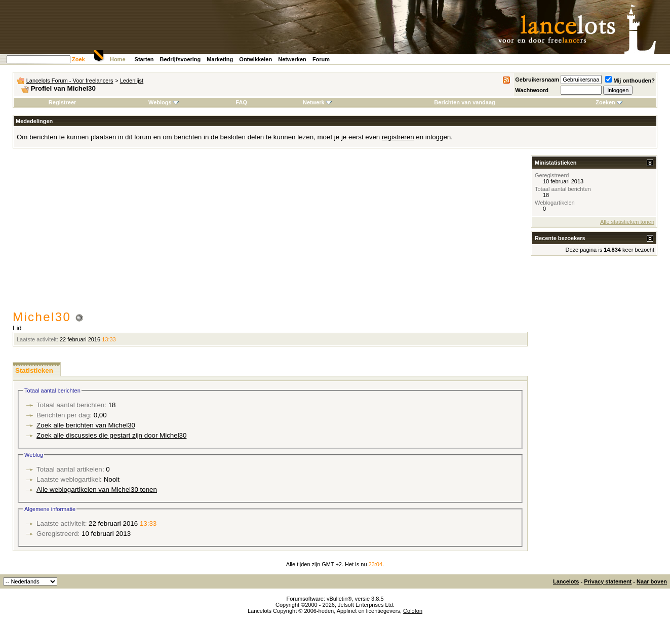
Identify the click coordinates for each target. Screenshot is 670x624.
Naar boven (652, 581)
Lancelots (566, 581)
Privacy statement (608, 581)
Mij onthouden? (630, 80)
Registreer (62, 102)
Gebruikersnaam (537, 79)
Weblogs (163, 102)
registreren (398, 137)
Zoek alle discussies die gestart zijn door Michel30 (111, 435)
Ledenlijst (131, 80)
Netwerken (292, 59)
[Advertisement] (270, 234)
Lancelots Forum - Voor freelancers (69, 80)
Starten (144, 59)
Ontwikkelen (255, 59)
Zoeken (609, 102)
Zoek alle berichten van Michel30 (85, 425)
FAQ (241, 102)
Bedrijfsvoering (180, 59)
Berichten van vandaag (464, 102)
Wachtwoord (531, 90)
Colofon (412, 611)
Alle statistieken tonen (627, 222)
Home (118, 59)
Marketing (220, 59)
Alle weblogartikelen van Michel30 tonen (96, 489)
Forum (321, 59)
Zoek (78, 59)
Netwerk (317, 102)
